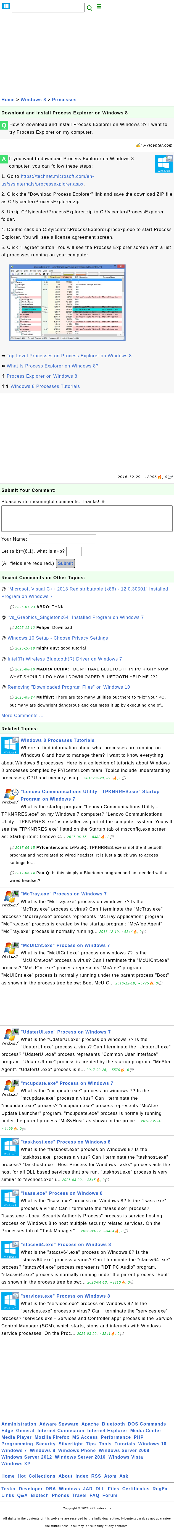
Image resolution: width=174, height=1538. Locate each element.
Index (81, 1481)
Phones (60, 1501)
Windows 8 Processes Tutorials (45, 386)
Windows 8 (33, 99)
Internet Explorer (107, 1436)
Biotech (40, 1501)
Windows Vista (126, 1462)
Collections (42, 1481)
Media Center (145, 1436)
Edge (7, 1436)
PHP (139, 1442)
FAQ (94, 1501)
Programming (17, 1449)
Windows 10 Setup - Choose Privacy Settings (58, 643)
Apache (90, 1429)
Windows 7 (14, 1456)
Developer (31, 1494)
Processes (64, 99)
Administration (18, 1429)
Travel (79, 1501)
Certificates (136, 1494)
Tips (91, 1449)
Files (113, 1494)
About (66, 1481)
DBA (51, 1494)
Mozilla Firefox (52, 1442)
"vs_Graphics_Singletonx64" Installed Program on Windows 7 (76, 623)
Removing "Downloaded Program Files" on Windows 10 (69, 692)
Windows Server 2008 (124, 1456)
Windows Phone (77, 1456)
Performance (116, 1442)
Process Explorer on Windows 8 (42, 376)
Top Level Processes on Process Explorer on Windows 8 (69, 355)
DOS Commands (147, 1429)
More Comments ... (22, 721)
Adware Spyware (58, 1429)
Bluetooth (113, 1429)
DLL (100, 1494)
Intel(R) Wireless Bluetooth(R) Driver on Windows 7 (65, 664)
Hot (22, 1481)
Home (8, 99)
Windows (69, 1494)
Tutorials (125, 1449)
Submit (65, 569)
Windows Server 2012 (26, 1462)
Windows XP (16, 1469)
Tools (105, 1449)
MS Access (85, 1442)
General (25, 1436)
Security (46, 1449)
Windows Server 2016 (80, 1462)
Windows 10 (152, 1449)
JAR (88, 1494)
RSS (96, 1481)
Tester (8, 1494)
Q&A (22, 1501)
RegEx (160, 1494)
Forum (110, 1501)
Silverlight (71, 1449)
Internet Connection (61, 1436)
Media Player (16, 1442)
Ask (123, 1481)
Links (7, 1501)
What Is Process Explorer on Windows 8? (52, 366)
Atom (110, 1481)
